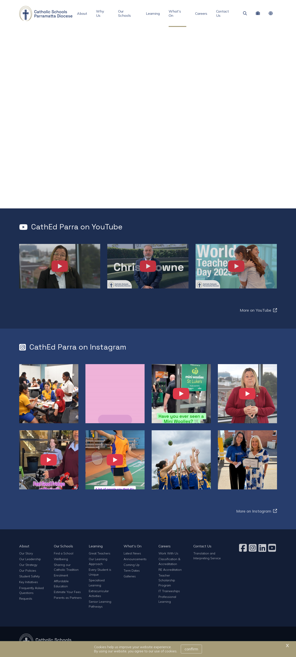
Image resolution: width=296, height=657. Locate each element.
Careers (201, 13)
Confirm (191, 648)
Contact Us (222, 13)
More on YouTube (258, 310)
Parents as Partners (68, 597)
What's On (175, 13)
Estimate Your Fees (67, 592)
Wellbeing (61, 559)
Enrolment (61, 575)
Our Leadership (30, 559)
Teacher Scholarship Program (166, 580)
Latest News (132, 553)
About (82, 13)
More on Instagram (256, 511)
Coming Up (132, 565)
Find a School (63, 553)
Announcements (135, 559)
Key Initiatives (28, 582)
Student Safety (29, 576)
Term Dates (132, 570)
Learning (153, 13)
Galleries (130, 576)
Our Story (26, 553)
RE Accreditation (170, 569)
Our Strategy (28, 565)
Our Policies (27, 570)
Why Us (100, 13)
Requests (25, 598)
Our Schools (124, 13)
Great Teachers (99, 553)
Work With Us (168, 553)
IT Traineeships (169, 591)
